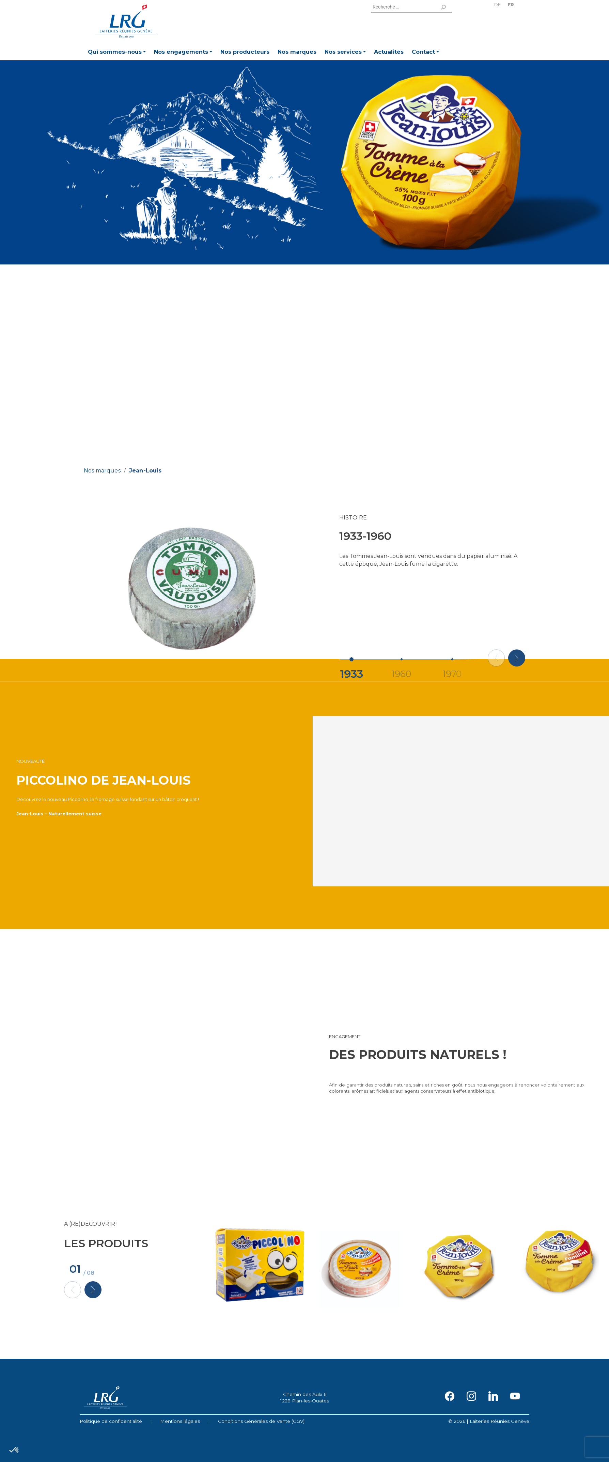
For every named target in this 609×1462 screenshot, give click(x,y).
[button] (117, 53)
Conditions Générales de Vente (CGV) (261, 1421)
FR (510, 4)
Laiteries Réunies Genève (126, 21)
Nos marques (102, 470)
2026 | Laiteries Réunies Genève (491, 1421)
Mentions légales (180, 1421)
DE (497, 4)
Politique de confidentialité (111, 1421)
